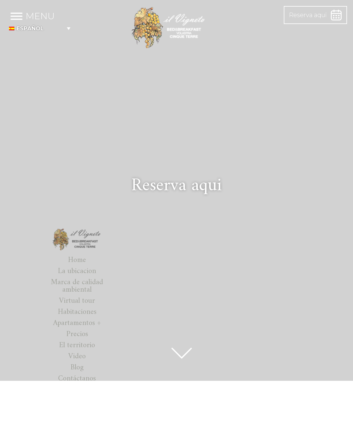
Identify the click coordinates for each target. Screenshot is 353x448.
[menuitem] (39, 28)
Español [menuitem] (30, 28)
